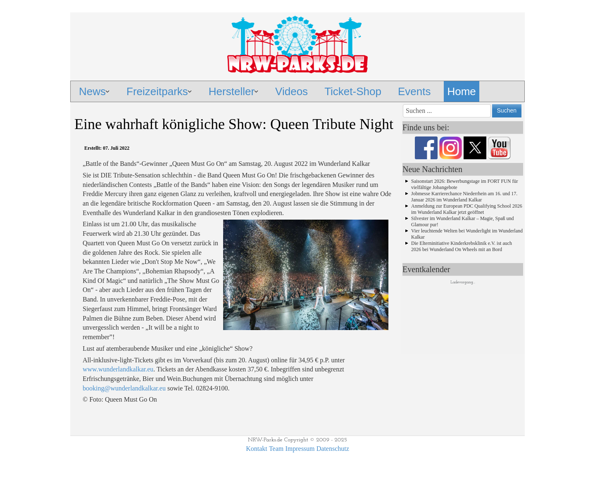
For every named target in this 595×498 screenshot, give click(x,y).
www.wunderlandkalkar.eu (118, 369)
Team (276, 448)
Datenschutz (333, 448)
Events (414, 91)
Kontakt (256, 448)
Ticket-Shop (352, 91)
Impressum (299, 448)
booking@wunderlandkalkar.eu (124, 388)
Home (461, 91)
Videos (291, 91)
